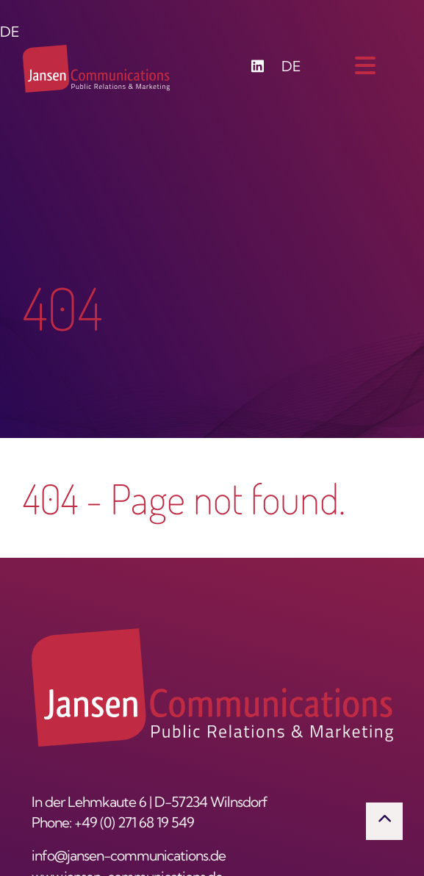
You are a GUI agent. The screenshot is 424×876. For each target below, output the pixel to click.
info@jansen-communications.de (129, 857)
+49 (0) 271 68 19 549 (134, 824)
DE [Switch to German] (10, 33)
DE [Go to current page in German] (291, 68)
